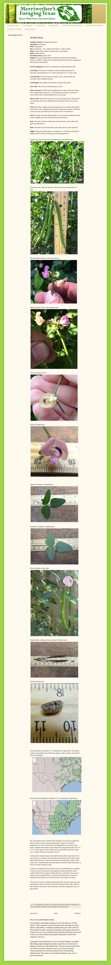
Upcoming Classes (13, 25)
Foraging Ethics (53, 25)
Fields (56, 904)
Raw (32, 906)
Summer (44, 906)
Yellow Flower (64, 906)
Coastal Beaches (39, 904)
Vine (58, 906)
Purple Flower (75, 904)
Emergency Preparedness (94, 25)
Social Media (40, 25)
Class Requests (28, 25)
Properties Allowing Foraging (72, 25)
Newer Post (33, 913)
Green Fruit (61, 904)
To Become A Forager (14, 29)
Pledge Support (30, 29)
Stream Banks (37, 906)
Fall (53, 904)
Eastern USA (47, 904)
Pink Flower (68, 904)
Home (56, 913)
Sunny (48, 906)
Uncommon (53, 906)
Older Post (77, 913)
